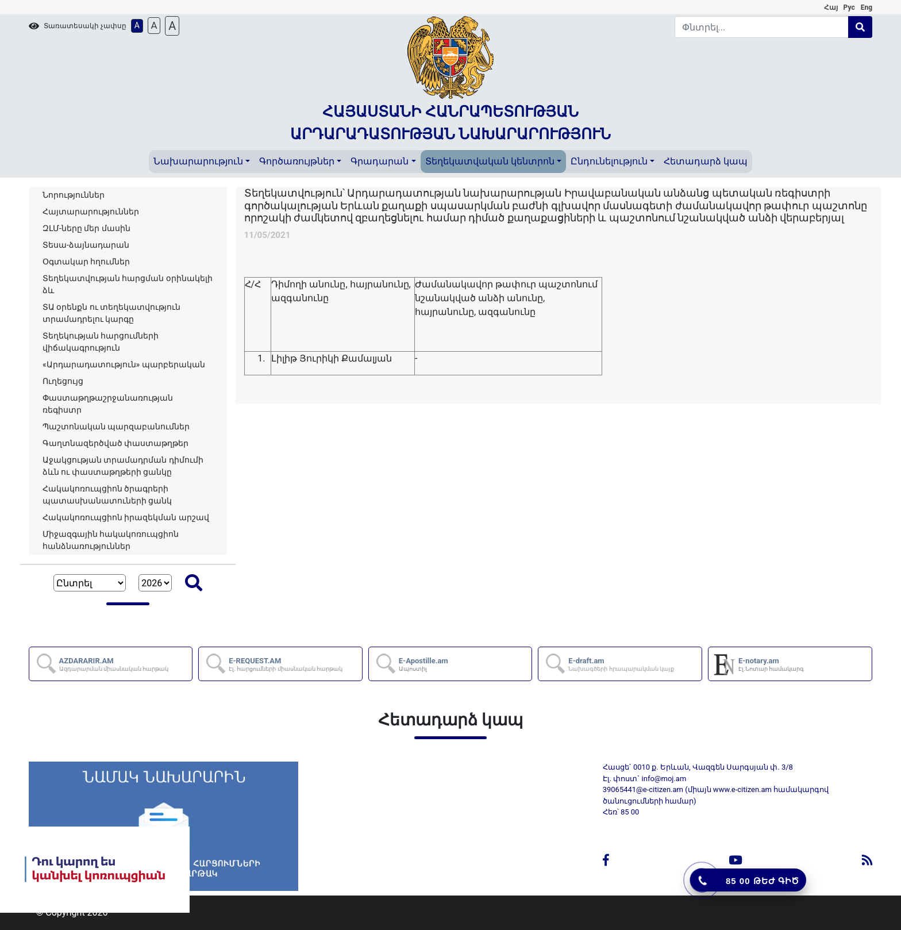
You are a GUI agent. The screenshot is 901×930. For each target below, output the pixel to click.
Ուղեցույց (63, 381)
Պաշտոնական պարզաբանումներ (116, 426)
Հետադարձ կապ (706, 161)
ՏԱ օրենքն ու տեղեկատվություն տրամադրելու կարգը (111, 313)
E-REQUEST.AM (286, 664)
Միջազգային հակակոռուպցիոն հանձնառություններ (111, 540)
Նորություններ (74, 194)
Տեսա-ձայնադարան (86, 244)
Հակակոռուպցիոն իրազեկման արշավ (126, 517)
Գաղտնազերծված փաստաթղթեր (115, 443)
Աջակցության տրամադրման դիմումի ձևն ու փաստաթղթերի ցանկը (123, 465)
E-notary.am (771, 664)
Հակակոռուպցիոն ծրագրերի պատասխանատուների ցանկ (107, 494)
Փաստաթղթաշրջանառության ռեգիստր (108, 403)
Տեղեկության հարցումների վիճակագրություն (101, 341)
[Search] (762, 27)
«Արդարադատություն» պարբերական (124, 364)
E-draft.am (622, 664)
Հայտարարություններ (91, 211)
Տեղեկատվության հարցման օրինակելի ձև (128, 284)
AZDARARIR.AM (115, 664)
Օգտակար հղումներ (86, 261)
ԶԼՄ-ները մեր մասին (86, 228)
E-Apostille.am (424, 664)
